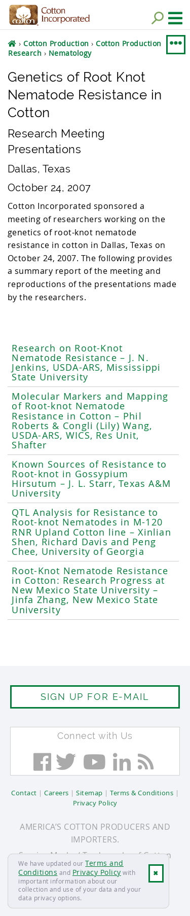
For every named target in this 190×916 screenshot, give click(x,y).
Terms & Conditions (141, 792)
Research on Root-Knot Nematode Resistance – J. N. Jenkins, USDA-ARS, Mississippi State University (86, 362)
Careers (56, 792)
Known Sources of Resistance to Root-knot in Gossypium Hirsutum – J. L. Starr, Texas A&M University (91, 479)
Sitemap (89, 792)
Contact (24, 792)
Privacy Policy (96, 872)
